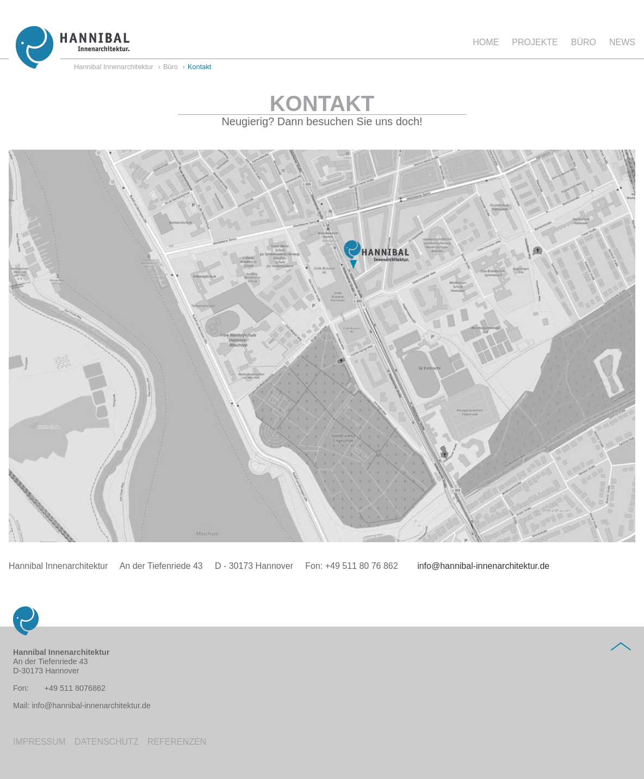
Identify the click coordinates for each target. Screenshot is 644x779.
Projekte (535, 42)
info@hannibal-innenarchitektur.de (478, 566)
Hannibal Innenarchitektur (113, 67)
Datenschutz (107, 741)
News (622, 42)
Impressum (39, 741)
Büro (583, 42)
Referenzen (176, 741)
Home (486, 42)
